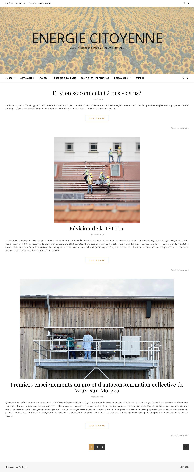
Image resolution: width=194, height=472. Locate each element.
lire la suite (97, 118)
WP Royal (23, 467)
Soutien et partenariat (95, 78)
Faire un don (44, 3)
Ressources (121, 78)
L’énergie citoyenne (64, 78)
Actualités (27, 78)
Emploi (140, 78)
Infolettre (20, 3)
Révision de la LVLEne (97, 228)
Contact (32, 3)
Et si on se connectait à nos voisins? (97, 92)
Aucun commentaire (180, 128)
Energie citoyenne (97, 38)
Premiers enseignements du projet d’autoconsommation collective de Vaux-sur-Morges (97, 387)
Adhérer (9, 3)
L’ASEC (8, 78)
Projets (43, 78)
